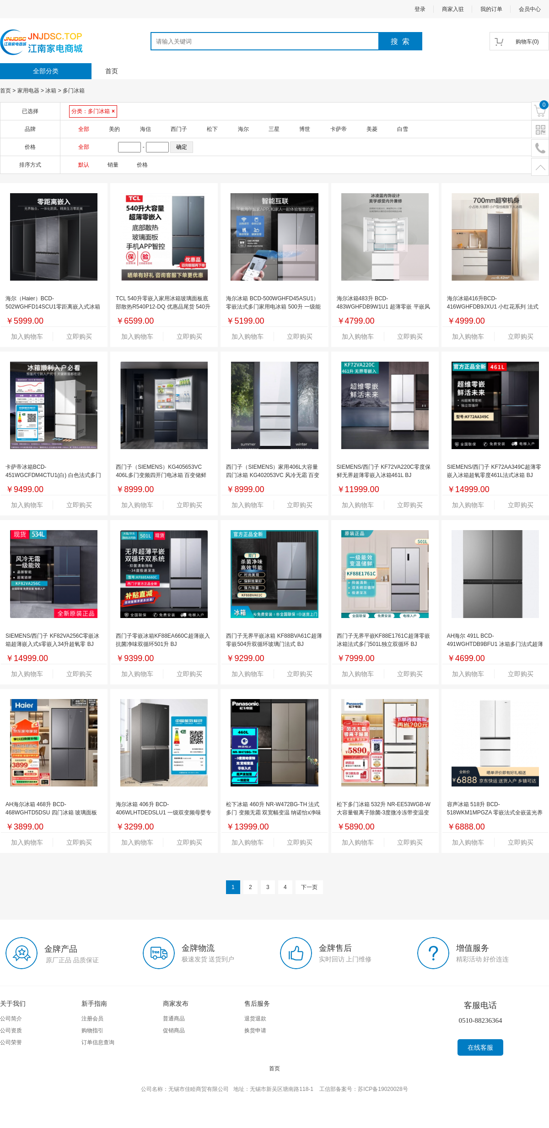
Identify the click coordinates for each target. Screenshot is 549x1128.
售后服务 (257, 1003)
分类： (93, 111)
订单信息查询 (97, 1042)
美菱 (371, 129)
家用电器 (28, 90)
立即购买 (79, 336)
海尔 (243, 129)
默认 (83, 165)
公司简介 (11, 1018)
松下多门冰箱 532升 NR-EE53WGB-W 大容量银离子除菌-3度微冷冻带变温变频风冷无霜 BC (384, 812)
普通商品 (174, 1018)
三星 (274, 129)
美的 (114, 129)
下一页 (309, 887)
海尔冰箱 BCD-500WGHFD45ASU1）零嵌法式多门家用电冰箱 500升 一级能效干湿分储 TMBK (273, 306)
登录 (419, 9)
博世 (304, 129)
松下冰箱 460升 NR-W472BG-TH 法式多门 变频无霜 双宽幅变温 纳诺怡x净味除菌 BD (273, 812)
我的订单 (491, 9)
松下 (212, 129)
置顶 (540, 167)
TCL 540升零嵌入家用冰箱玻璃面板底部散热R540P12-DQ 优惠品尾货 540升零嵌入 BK (163, 306)
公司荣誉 (11, 1042)
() (527, 41)
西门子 (179, 129)
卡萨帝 (338, 129)
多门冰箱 (74, 90)
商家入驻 (453, 9)
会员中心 (530, 9)
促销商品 (174, 1030)
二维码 (540, 130)
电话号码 (540, 148)
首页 (111, 71)
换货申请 (255, 1030)
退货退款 (255, 1018)
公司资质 (11, 1030)
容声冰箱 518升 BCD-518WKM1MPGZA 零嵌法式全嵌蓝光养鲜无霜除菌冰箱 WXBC (495, 812)
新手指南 (94, 1003)
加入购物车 (27, 336)
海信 (145, 129)
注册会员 (92, 1018)
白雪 (402, 129)
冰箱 (50, 90)
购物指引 (92, 1030)
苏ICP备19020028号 (383, 1089)
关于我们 (13, 1003)
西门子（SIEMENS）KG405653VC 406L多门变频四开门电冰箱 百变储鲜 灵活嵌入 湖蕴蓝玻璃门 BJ (161, 475)
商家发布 (175, 1003)
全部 (83, 129)
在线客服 (480, 1047)
